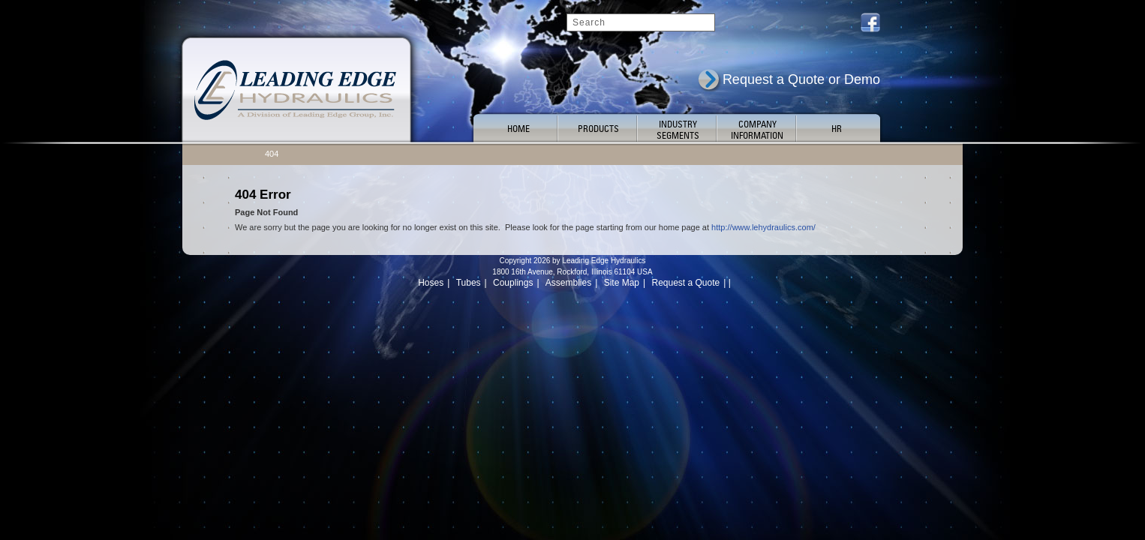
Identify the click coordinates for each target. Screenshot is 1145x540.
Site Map (621, 283)
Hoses (430, 283)
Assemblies (568, 283)
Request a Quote (685, 283)
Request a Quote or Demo (801, 79)
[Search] (640, 23)
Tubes (468, 283)
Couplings (513, 283)
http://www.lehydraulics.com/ (763, 227)
